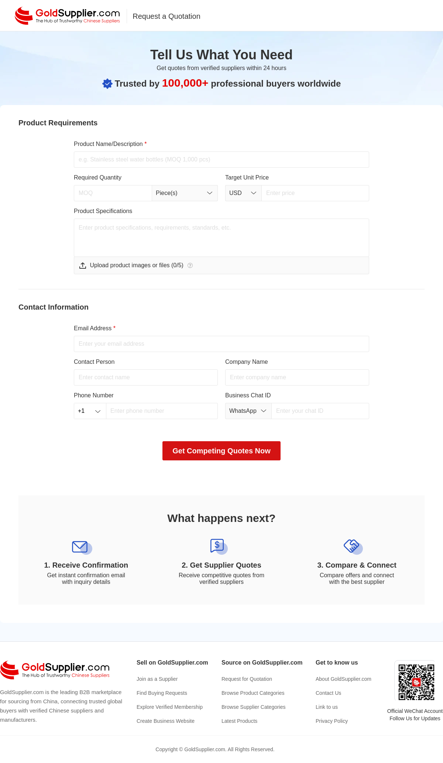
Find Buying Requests (162, 693)
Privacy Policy (332, 721)
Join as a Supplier (157, 679)
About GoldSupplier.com (343, 679)
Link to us (327, 707)
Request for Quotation (247, 679)
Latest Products (239, 721)
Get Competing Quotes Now (221, 451)
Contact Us (328, 693)
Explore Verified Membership (170, 707)
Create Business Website (166, 721)
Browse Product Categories (253, 693)
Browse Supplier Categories (254, 707)
